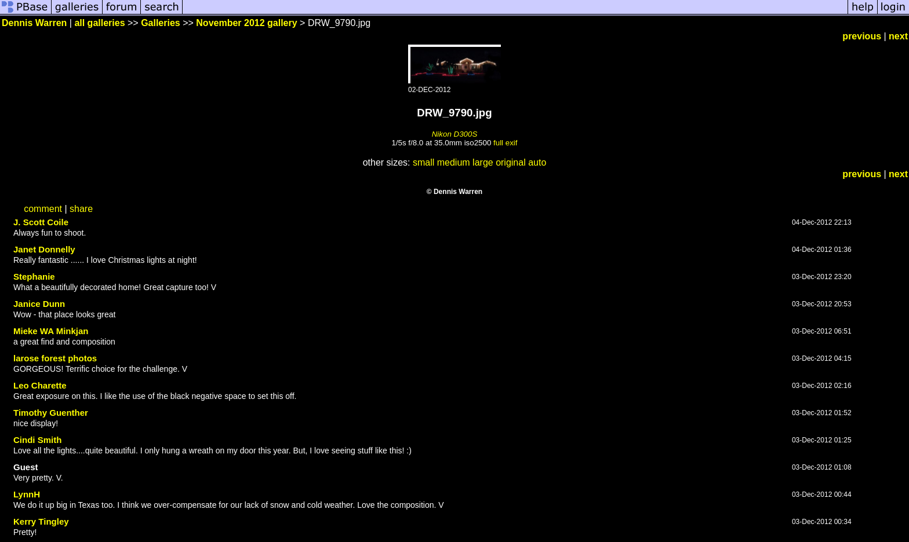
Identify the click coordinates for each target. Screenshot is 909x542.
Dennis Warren (34, 23)
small (423, 162)
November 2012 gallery (246, 23)
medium (453, 162)
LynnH (26, 494)
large (482, 162)
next (898, 36)
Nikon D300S (455, 134)
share (81, 209)
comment (43, 209)
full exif (505, 142)
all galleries (99, 23)
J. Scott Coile (40, 222)
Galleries (160, 23)
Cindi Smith (37, 440)
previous (861, 36)
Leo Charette (40, 385)
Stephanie (34, 276)
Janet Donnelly (44, 249)
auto (537, 162)
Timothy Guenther (50, 413)
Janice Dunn (39, 304)
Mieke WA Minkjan (50, 331)
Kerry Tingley (41, 521)
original (511, 162)
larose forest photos (55, 358)
